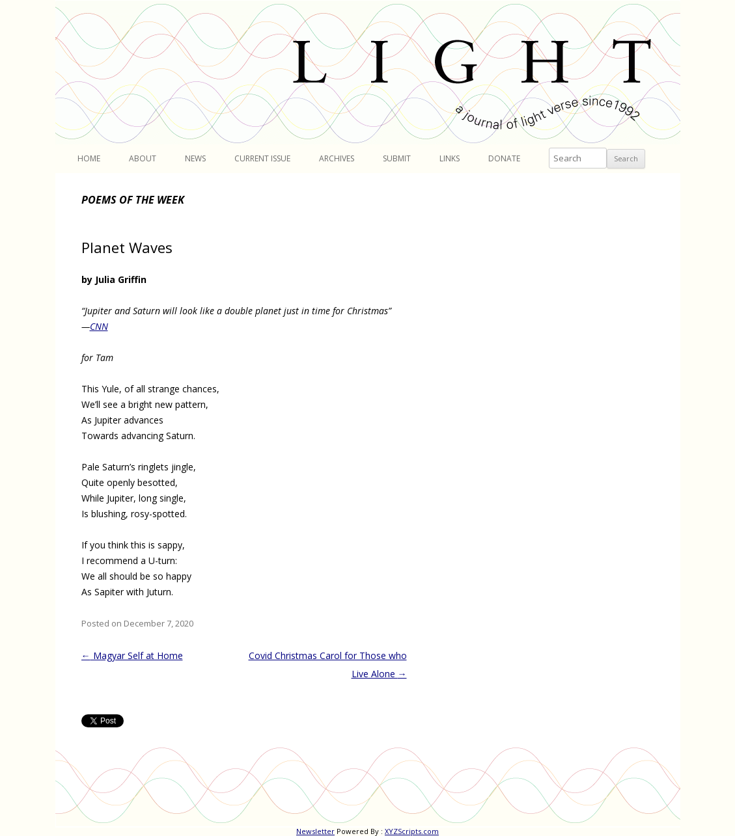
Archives (336, 158)
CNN (99, 326)
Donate (504, 158)
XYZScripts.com (412, 831)
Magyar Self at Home (132, 655)
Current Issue (262, 158)
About (142, 158)
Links (449, 158)
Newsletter (315, 831)
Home (88, 158)
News (195, 158)
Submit (397, 158)
